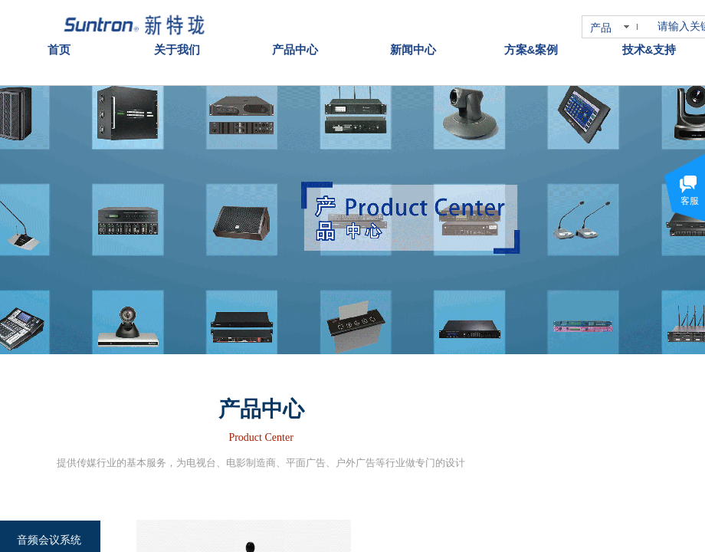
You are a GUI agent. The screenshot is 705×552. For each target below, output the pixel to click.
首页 (59, 29)
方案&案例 (531, 29)
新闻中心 (413, 29)
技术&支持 (649, 29)
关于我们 (177, 29)
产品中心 (295, 29)
